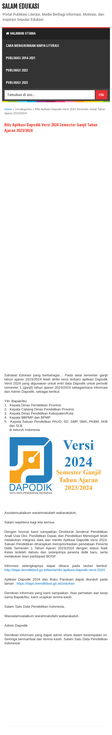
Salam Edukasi (20, 6)
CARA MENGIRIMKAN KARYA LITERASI (32, 45)
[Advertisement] (56, 172)
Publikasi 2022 (17, 70)
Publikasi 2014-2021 (20, 57)
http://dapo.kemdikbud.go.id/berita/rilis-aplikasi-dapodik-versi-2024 (54, 570)
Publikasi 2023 (17, 82)
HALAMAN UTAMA (20, 33)
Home (8, 109)
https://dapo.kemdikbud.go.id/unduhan (45, 583)
